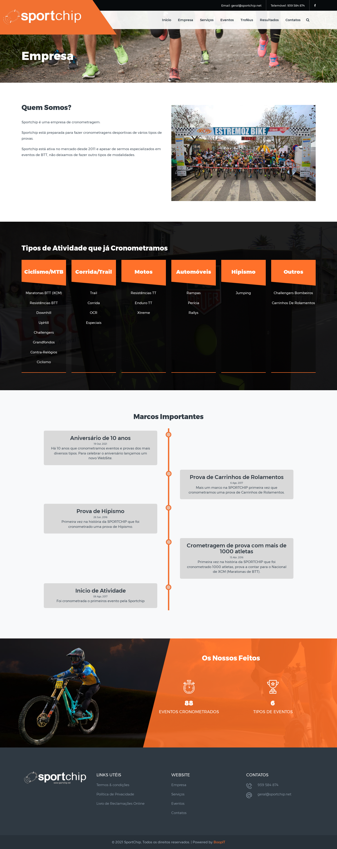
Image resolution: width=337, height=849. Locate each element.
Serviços (207, 20)
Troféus (247, 20)
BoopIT (219, 842)
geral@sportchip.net (274, 794)
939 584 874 (268, 785)
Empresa (185, 20)
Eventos (227, 20)
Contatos (292, 20)
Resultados (269, 20)
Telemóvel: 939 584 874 (288, 5)
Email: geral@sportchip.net (241, 5)
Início (166, 20)
